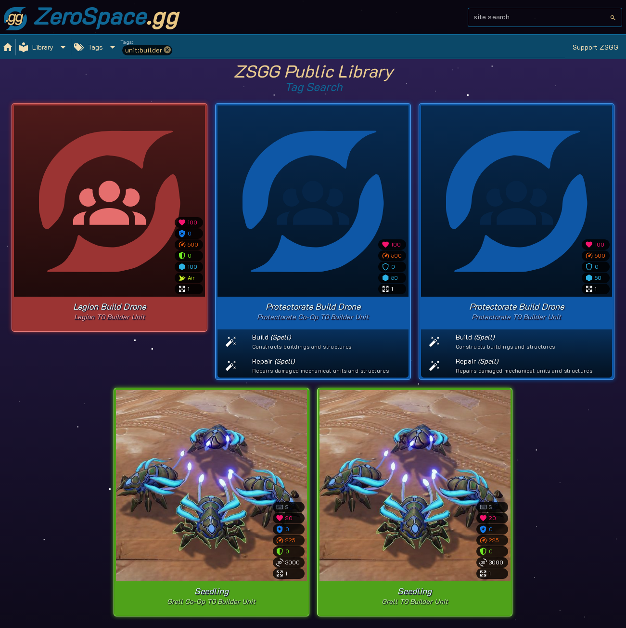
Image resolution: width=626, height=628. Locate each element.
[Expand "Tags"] (95, 47)
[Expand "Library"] (43, 47)
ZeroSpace (91, 15)
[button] (167, 50)
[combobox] (541, 20)
